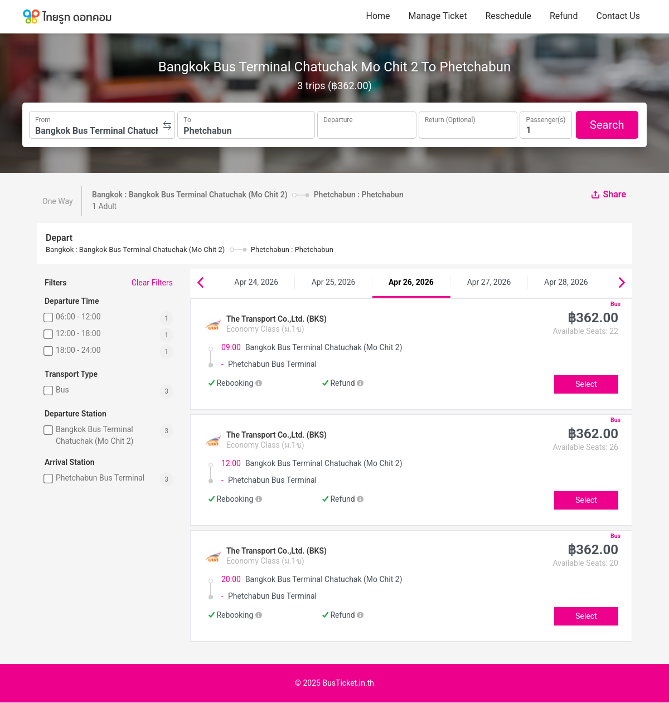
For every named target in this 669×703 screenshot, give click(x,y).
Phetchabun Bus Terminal (100, 477)
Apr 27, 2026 (489, 282)
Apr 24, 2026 (256, 282)
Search (607, 125)
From (43, 119)
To (187, 119)
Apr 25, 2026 (334, 282)
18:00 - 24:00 (78, 350)
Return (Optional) (450, 118)
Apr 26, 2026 (411, 282)
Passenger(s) (545, 118)
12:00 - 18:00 (78, 333)
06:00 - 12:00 (78, 316)
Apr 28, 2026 (566, 282)
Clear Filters (152, 282)
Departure (338, 119)
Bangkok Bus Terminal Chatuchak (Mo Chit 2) (94, 435)
